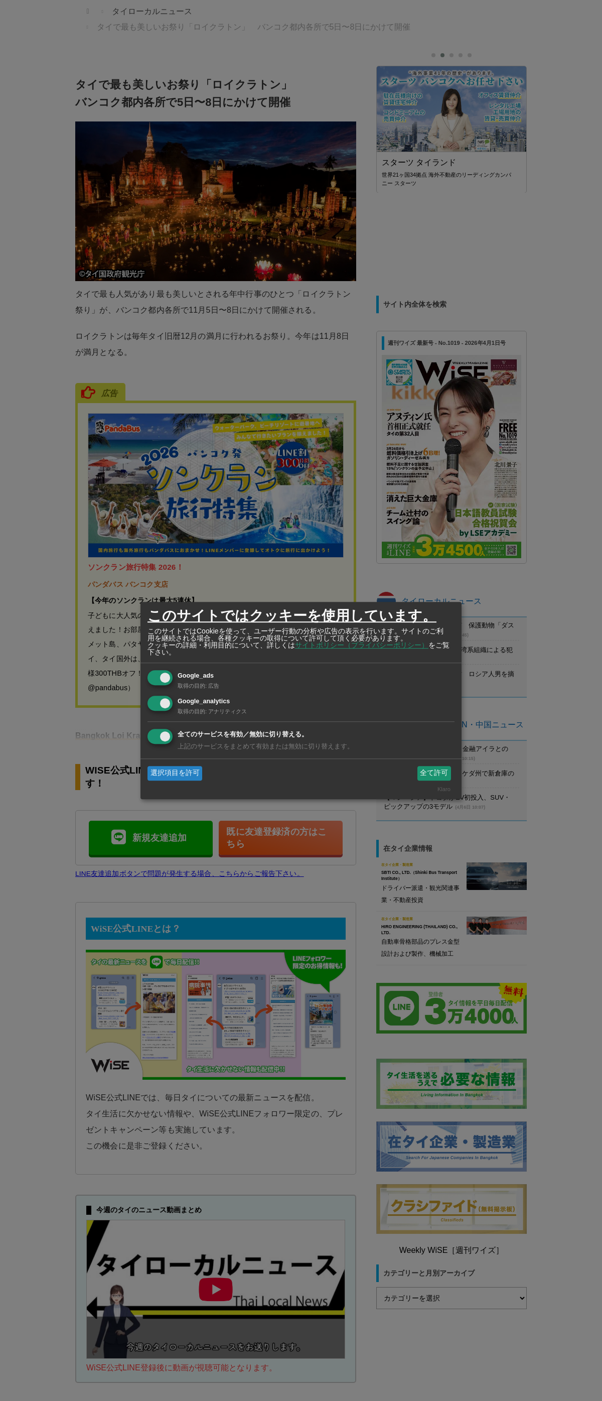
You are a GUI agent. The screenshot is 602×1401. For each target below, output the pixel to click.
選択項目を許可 (175, 773)
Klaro (443, 789)
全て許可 (434, 773)
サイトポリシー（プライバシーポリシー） (361, 645)
